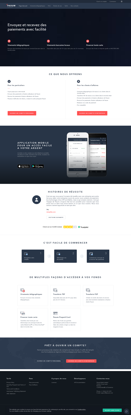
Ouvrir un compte (101, 1)
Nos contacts (74, 6)
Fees (31, 378)
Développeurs (80, 378)
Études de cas (57, 6)
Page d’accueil (23, 6)
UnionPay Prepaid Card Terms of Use (16, 385)
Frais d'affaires (33, 385)
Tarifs (66, 6)
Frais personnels (34, 382)
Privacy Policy (10, 382)
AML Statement (11, 393)
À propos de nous (59, 378)
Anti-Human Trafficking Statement (16, 391)
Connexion (113, 1)
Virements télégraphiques (37, 6)
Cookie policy (82, 409)
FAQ (49, 6)
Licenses (54, 382)
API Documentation (79, 382)
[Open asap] (126, 411)
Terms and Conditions (13, 389)
